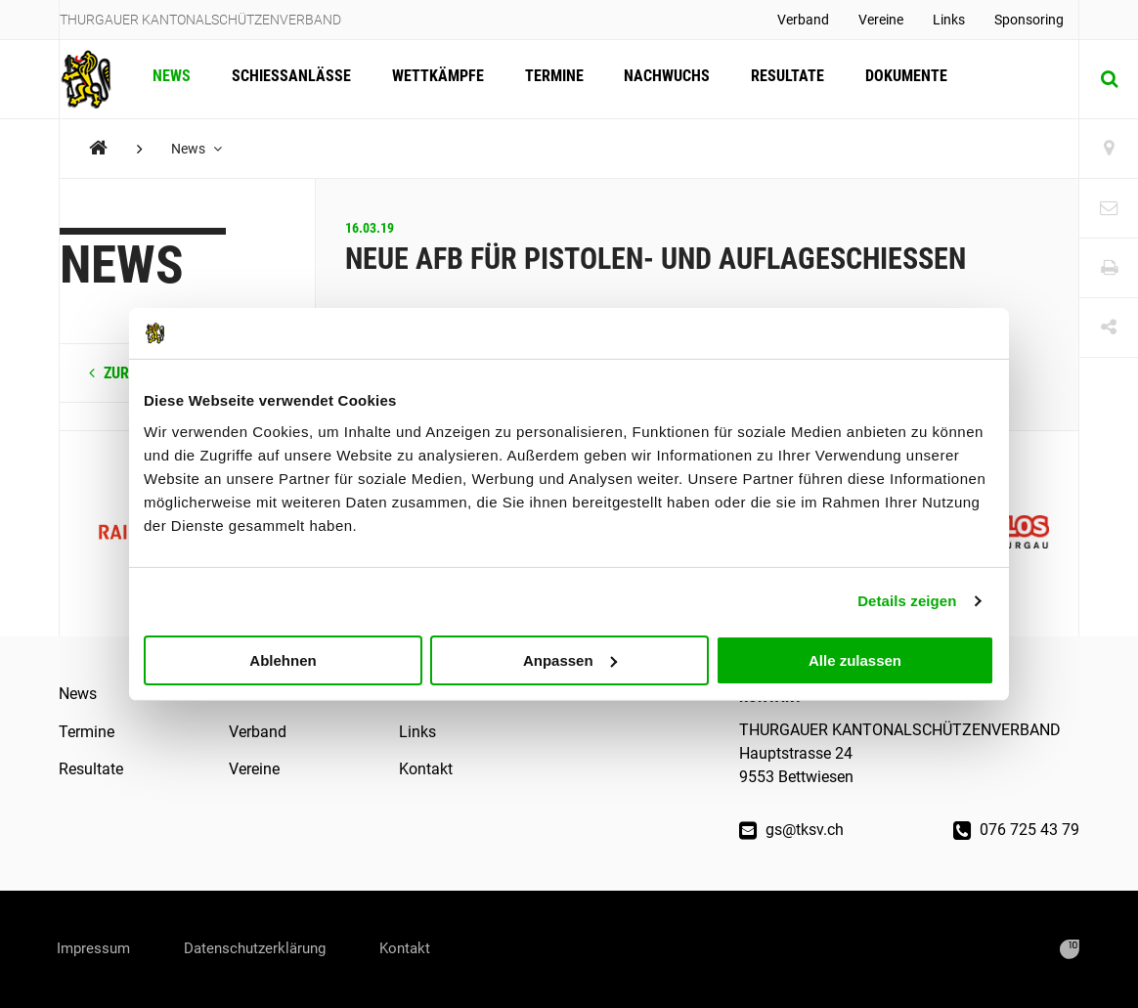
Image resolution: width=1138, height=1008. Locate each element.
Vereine (880, 19)
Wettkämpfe (433, 78)
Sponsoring (1029, 19)
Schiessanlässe (288, 78)
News (171, 78)
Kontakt (426, 769)
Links (949, 19)
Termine (547, 78)
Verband (803, 19)
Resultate (777, 78)
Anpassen (570, 659)
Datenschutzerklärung (270, 949)
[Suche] (1108, 79)
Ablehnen (282, 659)
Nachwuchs (659, 78)
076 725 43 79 (1016, 829)
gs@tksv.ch (791, 829)
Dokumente (895, 78)
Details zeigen (906, 600)
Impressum (97, 949)
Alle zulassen (855, 659)
